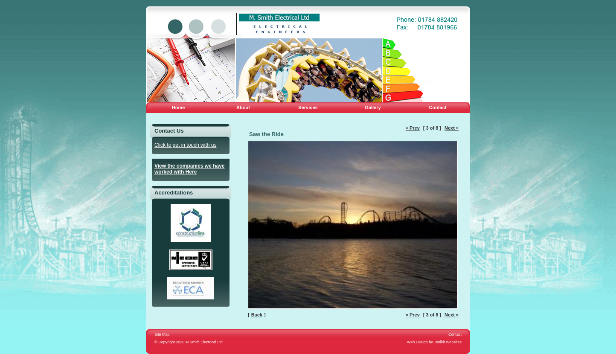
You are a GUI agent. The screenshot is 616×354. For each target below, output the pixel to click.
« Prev (413, 128)
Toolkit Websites (448, 342)
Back (256, 314)
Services (307, 107)
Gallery (373, 107)
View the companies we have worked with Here (189, 169)
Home (178, 107)
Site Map (162, 334)
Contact (438, 107)
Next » (452, 128)
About (243, 107)
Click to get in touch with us (185, 145)
